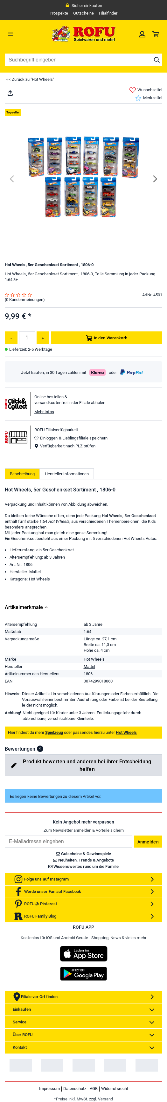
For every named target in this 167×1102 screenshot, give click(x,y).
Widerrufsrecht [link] (114, 1088)
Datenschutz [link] (74, 1088)
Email (4, 835)
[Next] (155, 179)
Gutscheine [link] (83, 13)
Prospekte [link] (59, 13)
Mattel (89, 666)
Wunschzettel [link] (145, 90)
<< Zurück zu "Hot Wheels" (30, 79)
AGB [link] (94, 1088)
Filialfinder (108, 13)
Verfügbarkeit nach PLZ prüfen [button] (64, 446)
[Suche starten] (156, 60)
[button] (40, 749)
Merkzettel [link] (148, 98)
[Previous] (12, 179)
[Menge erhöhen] (43, 337)
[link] (142, 34)
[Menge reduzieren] (11, 337)
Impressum (49, 1088)
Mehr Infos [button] (44, 412)
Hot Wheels (94, 659)
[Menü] (24, 34)
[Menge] (27, 337)
